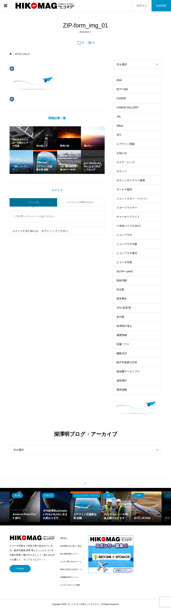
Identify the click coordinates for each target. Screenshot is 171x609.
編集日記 (121, 353)
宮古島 (120, 289)
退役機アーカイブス (128, 371)
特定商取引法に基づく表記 (71, 546)
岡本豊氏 (121, 298)
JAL (118, 116)
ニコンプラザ (124, 235)
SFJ (118, 134)
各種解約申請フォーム (69, 577)
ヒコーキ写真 (124, 262)
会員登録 (161, 5)
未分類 (120, 316)
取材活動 (121, 280)
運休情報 (121, 389)
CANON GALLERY (127, 107)
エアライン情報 (125, 144)
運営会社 (63, 538)
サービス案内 (124, 189)
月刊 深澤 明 (123, 307)
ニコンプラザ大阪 (126, 244)
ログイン (142, 5)
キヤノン (121, 171)
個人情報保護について (69, 554)
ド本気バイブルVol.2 (128, 225)
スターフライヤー (126, 207)
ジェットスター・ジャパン (132, 198)
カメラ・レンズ (125, 162)
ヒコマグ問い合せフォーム (71, 562)
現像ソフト (122, 344)
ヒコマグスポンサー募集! (70, 585)
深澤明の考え (124, 326)
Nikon (119, 125)
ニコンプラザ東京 (126, 253)
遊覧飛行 (121, 380)
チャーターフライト (128, 216)
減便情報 (121, 335)
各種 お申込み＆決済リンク (71, 569)
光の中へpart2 (124, 271)
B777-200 (122, 89)
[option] (25, 506)
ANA (119, 80)
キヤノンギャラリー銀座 (130, 180)
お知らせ (121, 153)
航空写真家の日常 (126, 362)
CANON (121, 98)
